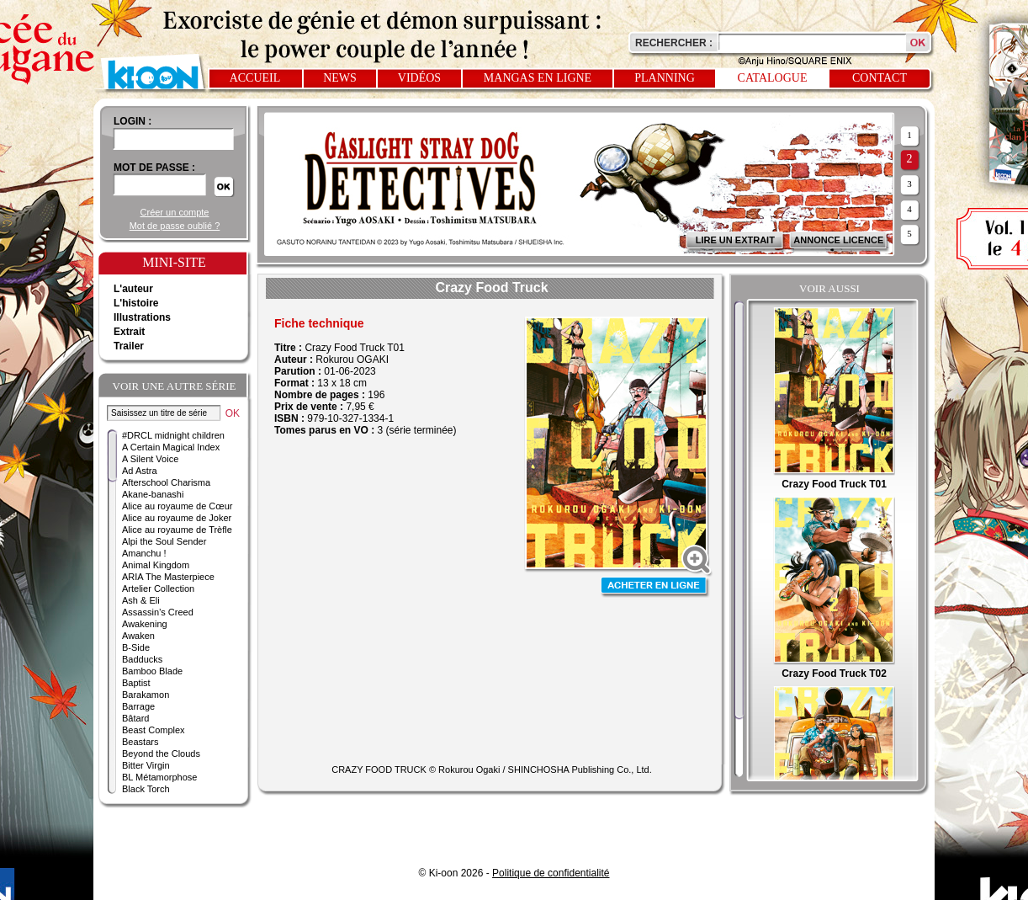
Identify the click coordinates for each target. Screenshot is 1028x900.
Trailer (129, 346)
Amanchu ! (144, 553)
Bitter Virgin (146, 765)
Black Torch (146, 789)
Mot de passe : (154, 167)
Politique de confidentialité (550, 873)
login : (132, 121)
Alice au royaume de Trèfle (177, 530)
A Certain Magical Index (171, 447)
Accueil (255, 78)
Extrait (129, 332)
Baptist (136, 683)
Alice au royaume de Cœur (177, 506)
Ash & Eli (141, 600)
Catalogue (773, 78)
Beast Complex (153, 730)
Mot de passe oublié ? (175, 226)
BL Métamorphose (159, 777)
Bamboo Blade (152, 671)
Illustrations (142, 317)
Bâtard (135, 718)
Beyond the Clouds (161, 753)
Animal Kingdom (155, 565)
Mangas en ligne (537, 78)
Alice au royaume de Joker (176, 518)
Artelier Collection (158, 588)
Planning (664, 78)
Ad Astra (139, 471)
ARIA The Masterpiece (168, 577)
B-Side (136, 647)
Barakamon (145, 695)
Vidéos (419, 78)
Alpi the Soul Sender (164, 541)
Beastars (140, 742)
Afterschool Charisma (166, 482)
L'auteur (133, 289)
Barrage (138, 706)
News (340, 78)
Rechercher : (674, 43)
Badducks (142, 659)
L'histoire (136, 303)
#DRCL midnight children (173, 435)
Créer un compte (174, 212)
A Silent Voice (150, 459)
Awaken (138, 636)
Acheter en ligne (655, 587)
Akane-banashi (152, 494)
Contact (879, 78)
